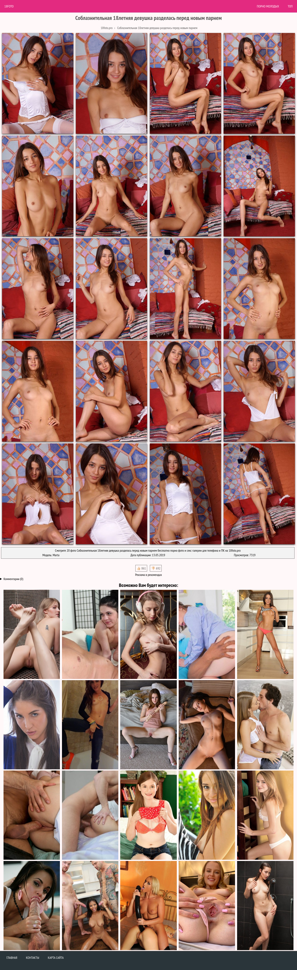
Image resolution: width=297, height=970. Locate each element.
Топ (290, 6)
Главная (11, 957)
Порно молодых (268, 6)
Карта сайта (56, 957)
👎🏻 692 (155, 568)
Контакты (32, 957)
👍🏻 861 (141, 568)
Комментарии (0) (13, 579)
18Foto (9, 6)
